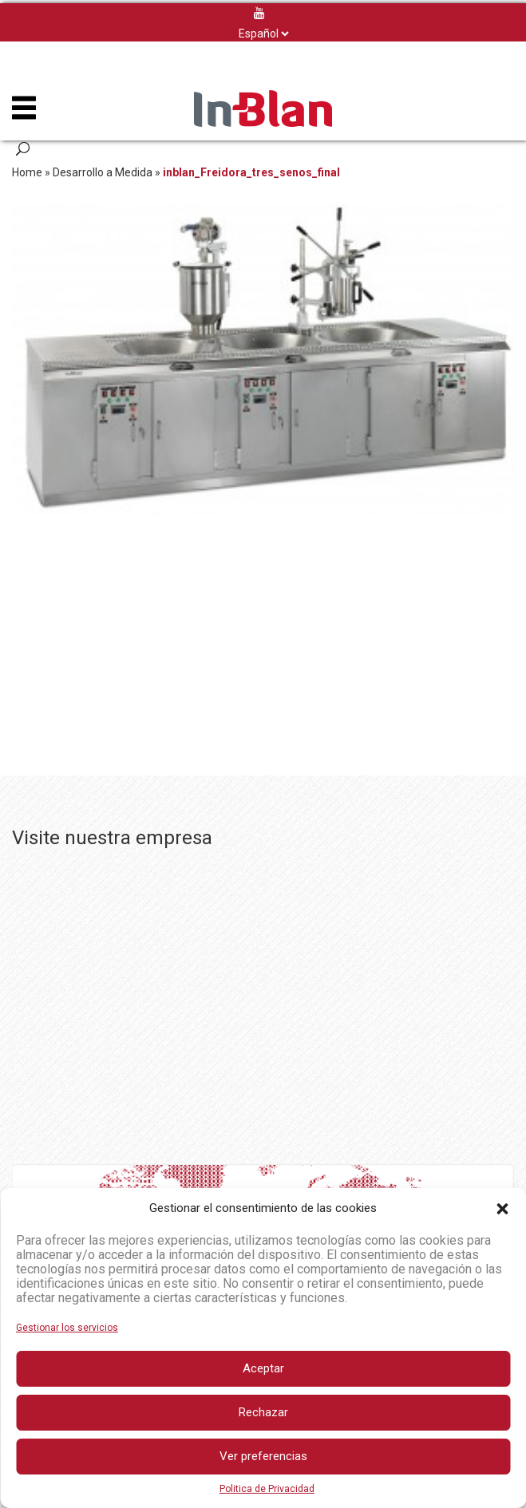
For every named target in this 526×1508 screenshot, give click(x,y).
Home (27, 172)
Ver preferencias (263, 1456)
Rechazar (263, 1412)
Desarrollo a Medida (102, 172)
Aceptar (263, 1368)
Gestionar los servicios (67, 1327)
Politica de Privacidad (266, 1488)
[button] (502, 1209)
